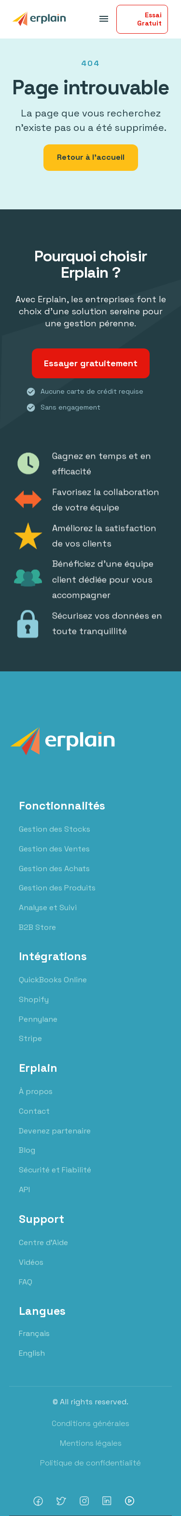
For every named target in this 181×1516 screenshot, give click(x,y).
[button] (102, 19)
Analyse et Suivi (48, 917)
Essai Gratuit (149, 19)
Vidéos (31, 1271)
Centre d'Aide (43, 1251)
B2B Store (37, 936)
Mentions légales (91, 1443)
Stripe (30, 1048)
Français (34, 1333)
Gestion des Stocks (54, 838)
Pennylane (38, 1029)
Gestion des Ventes (54, 858)
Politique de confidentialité (90, 1463)
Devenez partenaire (55, 1140)
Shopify (34, 1009)
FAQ (25, 1291)
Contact (34, 1121)
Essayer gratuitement (91, 363)
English (32, 1353)
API (24, 1199)
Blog (27, 1160)
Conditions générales (90, 1423)
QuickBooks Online (53, 989)
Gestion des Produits (57, 897)
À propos (36, 1101)
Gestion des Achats (54, 878)
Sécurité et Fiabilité (55, 1179)
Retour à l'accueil (91, 157)
